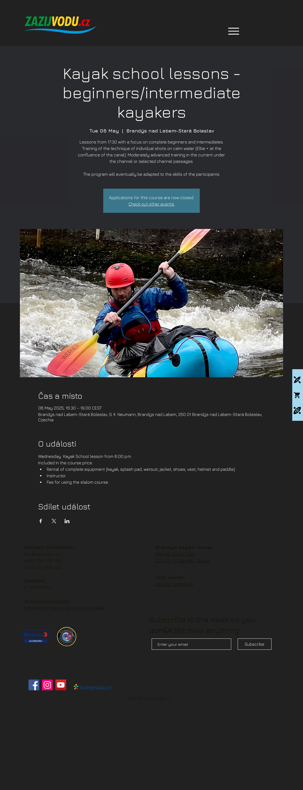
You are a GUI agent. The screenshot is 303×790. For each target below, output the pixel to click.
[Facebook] (33, 685)
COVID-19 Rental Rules (182, 560)
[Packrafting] (297, 410)
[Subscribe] (255, 644)
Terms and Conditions (46, 600)
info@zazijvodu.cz (42, 554)
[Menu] (234, 31)
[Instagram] (47, 685)
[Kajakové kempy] (297, 379)
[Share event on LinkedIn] (67, 521)
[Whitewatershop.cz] (297, 395)
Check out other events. (152, 204)
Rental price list (174, 554)
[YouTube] (60, 685)
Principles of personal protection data (64, 607)
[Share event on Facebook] (40, 521)
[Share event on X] (53, 521)
